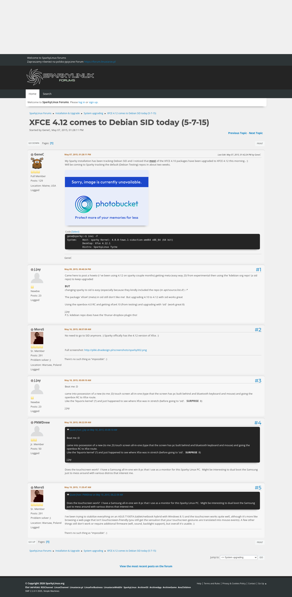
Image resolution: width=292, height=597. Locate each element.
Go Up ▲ (262, 583)
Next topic (256, 133)
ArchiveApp (156, 587)
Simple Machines (51, 591)
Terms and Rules (212, 583)
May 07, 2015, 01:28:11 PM (78, 154)
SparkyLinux (129, 587)
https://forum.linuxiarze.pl (100, 61)
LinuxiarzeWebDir (113, 587)
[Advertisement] (116, 27)
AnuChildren (184, 587)
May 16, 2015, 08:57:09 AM (78, 329)
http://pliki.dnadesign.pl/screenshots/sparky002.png (115, 350)
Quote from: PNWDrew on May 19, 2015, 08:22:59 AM (96, 494)
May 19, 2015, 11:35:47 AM (78, 487)
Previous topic (237, 133)
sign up (93, 102)
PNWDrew (42, 422)
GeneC (39, 154)
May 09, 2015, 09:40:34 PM (78, 269)
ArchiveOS (143, 587)
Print (260, 143)
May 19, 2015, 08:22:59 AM (78, 422)
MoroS (39, 329)
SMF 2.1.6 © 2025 (33, 591)
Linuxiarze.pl (76, 587)
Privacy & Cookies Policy (234, 583)
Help (199, 583)
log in (81, 102)
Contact (252, 583)
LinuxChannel (61, 587)
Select (75, 231)
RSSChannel (47, 587)
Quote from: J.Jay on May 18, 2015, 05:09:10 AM (93, 429)
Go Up (32, 541)
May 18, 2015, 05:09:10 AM (78, 380)
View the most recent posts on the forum (146, 566)
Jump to (214, 557)
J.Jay (37, 269)
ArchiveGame (170, 587)
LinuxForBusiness (93, 587)
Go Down (34, 143)
